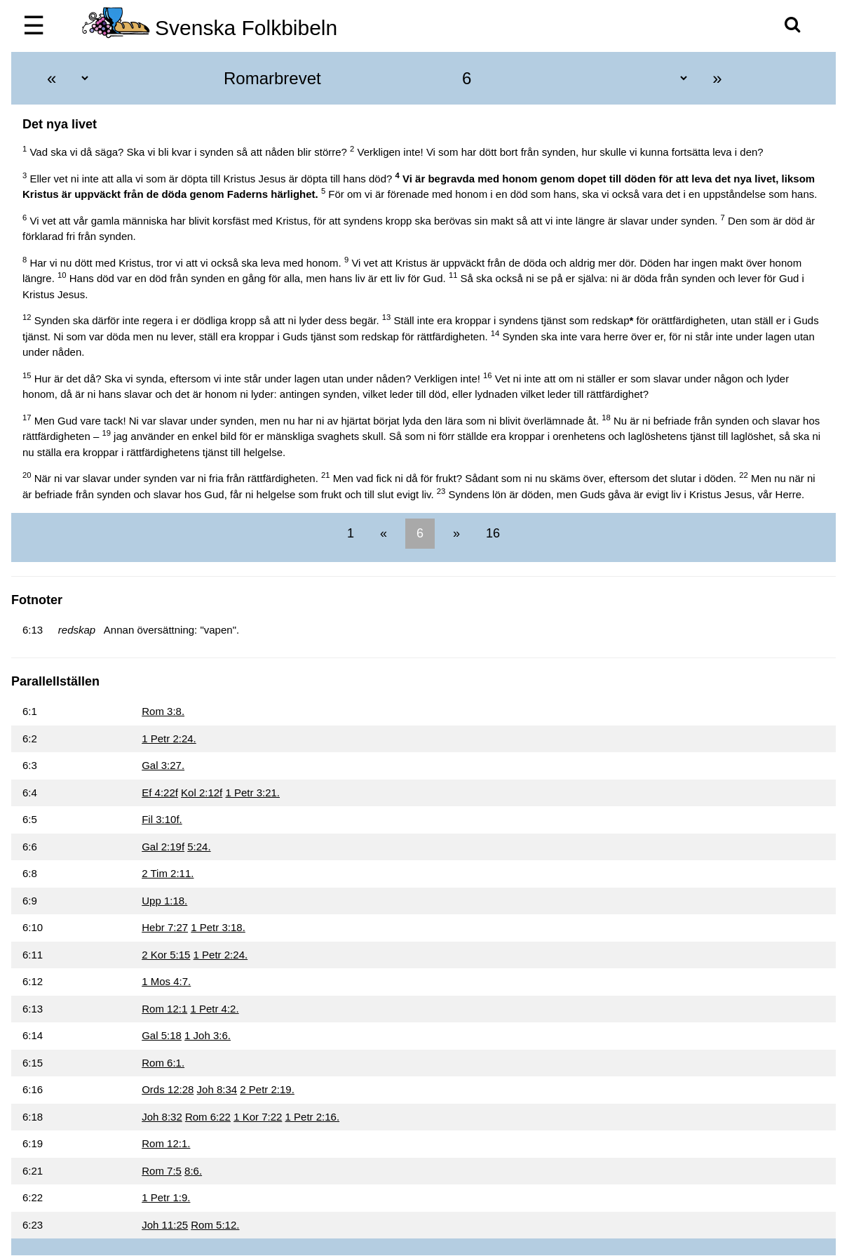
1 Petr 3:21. (252, 793)
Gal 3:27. (163, 765)
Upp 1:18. (164, 901)
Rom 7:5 (162, 1171)
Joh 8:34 (217, 1089)
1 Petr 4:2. (214, 1009)
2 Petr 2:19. (267, 1089)
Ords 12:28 (168, 1089)
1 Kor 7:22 (257, 1117)
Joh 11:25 (165, 1225)
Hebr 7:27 (165, 927)
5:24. (198, 847)
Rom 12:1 (164, 1009)
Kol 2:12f (201, 793)
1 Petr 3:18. (218, 927)
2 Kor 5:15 (166, 955)
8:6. (193, 1171)
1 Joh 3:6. (207, 1035)
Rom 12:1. (166, 1143)
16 (491, 533)
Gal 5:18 (162, 1035)
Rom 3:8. (163, 711)
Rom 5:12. (215, 1225)
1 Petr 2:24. (169, 738)
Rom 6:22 (208, 1117)
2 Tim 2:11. (168, 873)
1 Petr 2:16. (312, 1117)
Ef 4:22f (160, 793)
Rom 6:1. (163, 1063)
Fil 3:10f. (162, 819)
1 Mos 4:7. (166, 981)
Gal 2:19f (163, 847)
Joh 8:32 (162, 1117)
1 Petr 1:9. (166, 1197)
